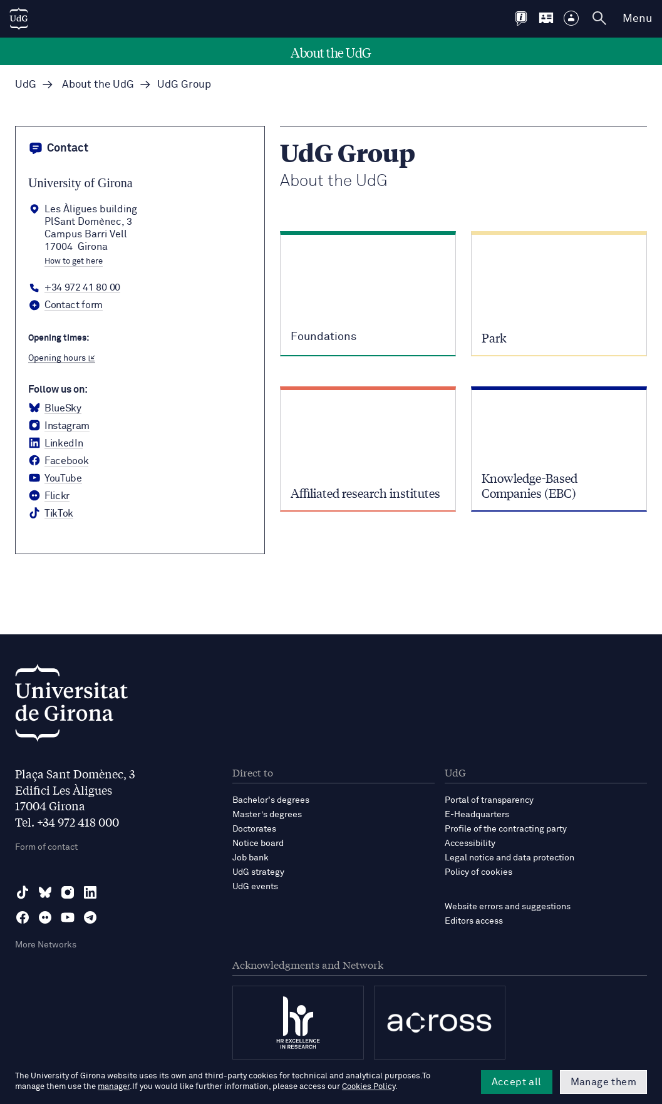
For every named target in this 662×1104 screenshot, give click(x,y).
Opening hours (61, 358)
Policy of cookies (478, 872)
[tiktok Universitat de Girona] (50, 513)
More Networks (45, 945)
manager (114, 1087)
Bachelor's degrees (270, 800)
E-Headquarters (477, 814)
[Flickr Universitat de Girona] (49, 496)
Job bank (250, 858)
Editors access (474, 921)
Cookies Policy (368, 1087)
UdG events (255, 886)
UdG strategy (258, 872)
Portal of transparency (489, 800)
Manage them (603, 1082)
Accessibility (470, 843)
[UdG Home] (19, 19)
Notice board (258, 843)
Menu (637, 18)
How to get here (73, 262)
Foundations (323, 337)
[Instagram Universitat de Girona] (59, 426)
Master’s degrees (267, 814)
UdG (25, 85)
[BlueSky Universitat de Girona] (54, 408)
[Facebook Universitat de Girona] (58, 461)
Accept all (517, 1082)
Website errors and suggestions (508, 906)
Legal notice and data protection (509, 858)
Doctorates (254, 829)
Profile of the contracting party (506, 829)
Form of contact (46, 847)
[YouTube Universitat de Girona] (55, 478)
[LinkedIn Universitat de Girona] (55, 443)
